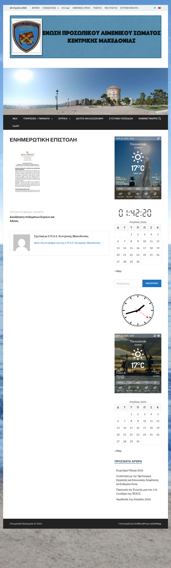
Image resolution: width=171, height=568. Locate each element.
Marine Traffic (148, 118)
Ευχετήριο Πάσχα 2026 (129, 470)
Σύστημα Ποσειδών (121, 118)
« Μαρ (118, 271)
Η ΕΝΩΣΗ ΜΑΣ (49, 8)
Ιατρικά (62, 118)
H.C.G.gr (65, 8)
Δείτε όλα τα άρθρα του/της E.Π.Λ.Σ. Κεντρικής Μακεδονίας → (69, 242)
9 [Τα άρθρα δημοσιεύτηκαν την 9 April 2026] (138, 241)
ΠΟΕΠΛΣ (97, 8)
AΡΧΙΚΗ (35, 8)
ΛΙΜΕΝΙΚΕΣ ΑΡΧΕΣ (81, 8)
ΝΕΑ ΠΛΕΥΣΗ (111, 8)
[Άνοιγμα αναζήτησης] (159, 118)
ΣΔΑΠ (16, 126)
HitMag (157, 523)
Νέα (15, 118)
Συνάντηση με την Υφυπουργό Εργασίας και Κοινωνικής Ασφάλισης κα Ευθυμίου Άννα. (137, 480)
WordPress (143, 523)
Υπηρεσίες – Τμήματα (36, 118)
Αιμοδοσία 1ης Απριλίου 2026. (133, 499)
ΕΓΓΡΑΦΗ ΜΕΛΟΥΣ (129, 8)
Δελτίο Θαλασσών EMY (89, 118)
